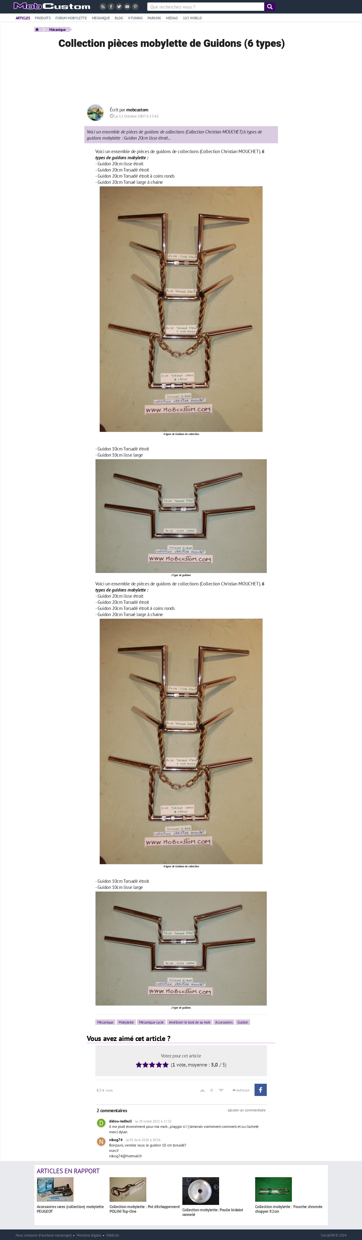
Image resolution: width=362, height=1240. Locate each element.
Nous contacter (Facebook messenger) (44, 1235)
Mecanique (101, 18)
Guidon (242, 1022)
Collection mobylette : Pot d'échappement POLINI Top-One (145, 1209)
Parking (154, 18)
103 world (192, 18)
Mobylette (126, 1022)
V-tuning (135, 18)
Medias (172, 18)
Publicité (112, 1235)
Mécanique (57, 29)
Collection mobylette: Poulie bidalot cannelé (212, 1212)
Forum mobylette (71, 18)
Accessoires (223, 1022)
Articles (23, 18)
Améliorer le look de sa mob (189, 1022)
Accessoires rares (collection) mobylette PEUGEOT (70, 1209)
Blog (119, 18)
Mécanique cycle (151, 1022)
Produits (42, 18)
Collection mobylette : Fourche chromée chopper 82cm (289, 1209)
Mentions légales (88, 1235)
